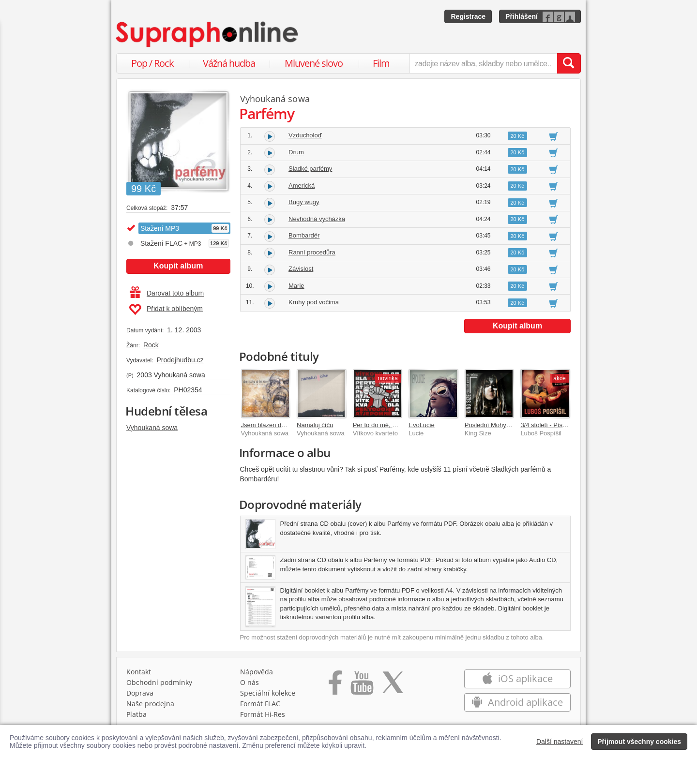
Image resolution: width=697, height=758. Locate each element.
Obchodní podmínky (159, 682)
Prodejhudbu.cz (179, 360)
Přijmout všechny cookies (639, 741)
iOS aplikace (517, 678)
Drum (296, 152)
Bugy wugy (303, 202)
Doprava (139, 693)
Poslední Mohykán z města (502, 425)
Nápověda (256, 671)
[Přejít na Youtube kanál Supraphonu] (361, 686)
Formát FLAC (260, 703)
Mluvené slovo (314, 63)
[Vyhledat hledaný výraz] (569, 63)
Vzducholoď (305, 135)
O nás (249, 682)
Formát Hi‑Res (263, 714)
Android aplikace (517, 702)
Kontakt (138, 671)
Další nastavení (559, 741)
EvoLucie (421, 425)
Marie (296, 285)
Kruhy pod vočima (313, 302)
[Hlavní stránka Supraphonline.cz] (207, 34)
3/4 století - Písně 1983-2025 (560, 425)
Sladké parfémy (310, 168)
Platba (136, 714)
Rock (151, 345)
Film (381, 63)
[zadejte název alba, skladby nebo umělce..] (483, 63)
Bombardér (303, 235)
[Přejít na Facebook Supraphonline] (335, 686)
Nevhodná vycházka (316, 219)
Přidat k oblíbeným (166, 309)
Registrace (468, 16)
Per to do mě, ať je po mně (390, 425)
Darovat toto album (167, 293)
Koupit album (178, 266)
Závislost (300, 268)
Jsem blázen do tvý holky (276, 425)
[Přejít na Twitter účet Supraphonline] (392, 686)
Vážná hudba (229, 63)
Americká (301, 185)
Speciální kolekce (267, 693)
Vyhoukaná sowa (152, 427)
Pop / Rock (152, 63)
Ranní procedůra (311, 252)
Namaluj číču (315, 425)
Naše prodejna (150, 703)
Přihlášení (521, 16)
